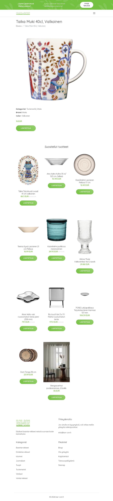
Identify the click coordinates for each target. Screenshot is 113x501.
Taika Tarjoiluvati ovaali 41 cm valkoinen (28, 192)
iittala (39, 109)
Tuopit (18, 465)
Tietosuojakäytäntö (66, 461)
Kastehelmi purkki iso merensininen (57, 247)
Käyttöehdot (63, 456)
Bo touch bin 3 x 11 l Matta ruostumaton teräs (56, 316)
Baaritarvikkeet (22, 448)
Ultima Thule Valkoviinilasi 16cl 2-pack (84, 260)
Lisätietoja (26, 128)
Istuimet (19, 456)
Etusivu (19, 26)
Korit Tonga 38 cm (28, 372)
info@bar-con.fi (64, 432)
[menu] (94, 13)
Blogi (60, 448)
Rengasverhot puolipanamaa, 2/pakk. (56, 387)
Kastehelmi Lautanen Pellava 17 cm (85, 181)
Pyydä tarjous (86, 5)
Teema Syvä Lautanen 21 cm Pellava (28, 247)
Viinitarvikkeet (22, 478)
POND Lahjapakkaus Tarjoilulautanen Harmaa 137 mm (84, 310)
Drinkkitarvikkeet (23, 452)
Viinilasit (19, 474)
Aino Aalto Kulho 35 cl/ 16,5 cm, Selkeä (56, 175)
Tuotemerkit (31, 109)
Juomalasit (20, 461)
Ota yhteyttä (63, 452)
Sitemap (61, 465)
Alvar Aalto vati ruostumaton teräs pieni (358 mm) (28, 316)
